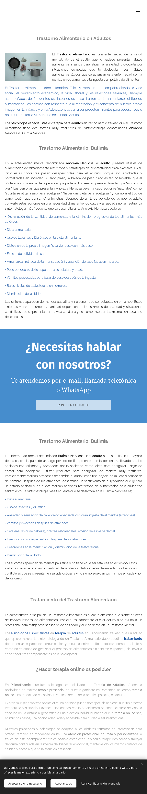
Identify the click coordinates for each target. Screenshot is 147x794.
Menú (138, 11)
